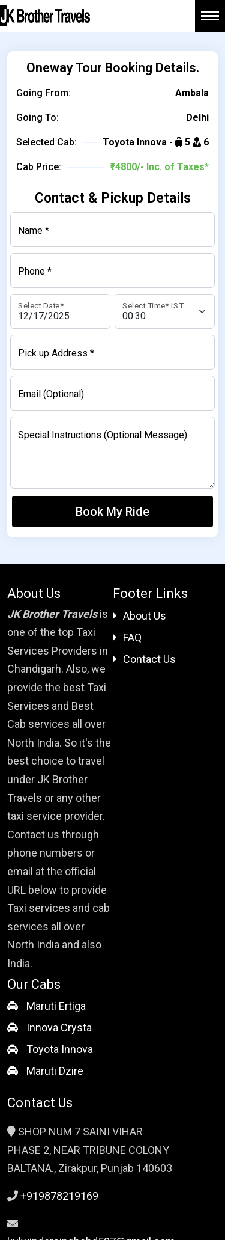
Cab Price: (38, 167)
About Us (139, 615)
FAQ (127, 637)
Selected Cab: (46, 142)
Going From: (43, 93)
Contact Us (144, 659)
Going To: (37, 117)
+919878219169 (59, 1196)
